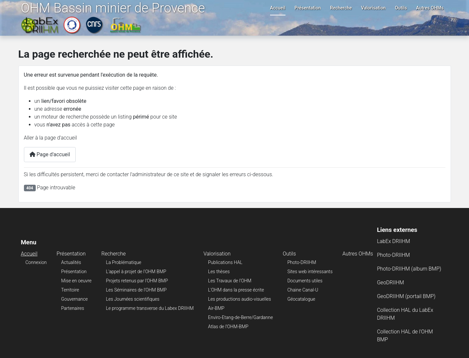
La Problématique (123, 262)
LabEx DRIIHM (393, 241)
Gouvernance (74, 299)
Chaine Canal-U (302, 289)
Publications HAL (225, 262)
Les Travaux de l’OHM (229, 280)
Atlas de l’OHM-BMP (228, 326)
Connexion (36, 262)
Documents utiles (304, 280)
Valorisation (373, 7)
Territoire (70, 289)
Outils (401, 7)
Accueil (277, 7)
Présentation (308, 7)
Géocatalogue (301, 299)
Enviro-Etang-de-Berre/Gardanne (240, 317)
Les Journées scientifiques (132, 299)
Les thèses (219, 271)
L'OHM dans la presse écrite (236, 289)
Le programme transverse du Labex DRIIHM (149, 308)
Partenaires (72, 308)
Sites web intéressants (310, 271)
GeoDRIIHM (390, 282)
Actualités (71, 262)
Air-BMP (216, 308)
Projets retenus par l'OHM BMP (137, 280)
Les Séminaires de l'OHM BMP (136, 289)
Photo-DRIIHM (301, 262)
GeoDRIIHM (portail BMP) (406, 296)
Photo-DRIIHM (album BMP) (409, 269)
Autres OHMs (430, 7)
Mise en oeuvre (76, 280)
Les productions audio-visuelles (239, 299)
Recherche (341, 7)
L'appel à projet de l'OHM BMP (136, 271)
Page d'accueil (49, 154)
